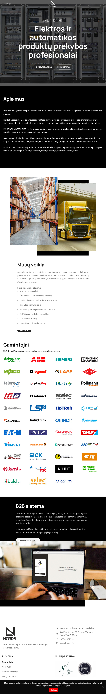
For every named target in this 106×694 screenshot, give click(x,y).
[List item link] (79, 639)
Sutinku (54, 690)
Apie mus (6, 667)
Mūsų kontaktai (9, 676)
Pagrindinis (7, 662)
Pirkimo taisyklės (10, 672)
